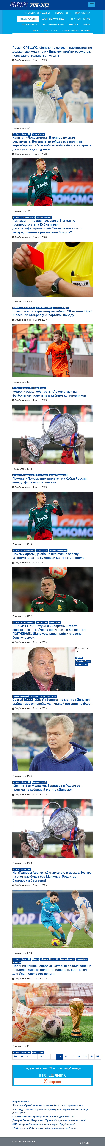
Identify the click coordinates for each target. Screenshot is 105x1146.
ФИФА (86, 24)
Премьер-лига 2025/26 (37, 13)
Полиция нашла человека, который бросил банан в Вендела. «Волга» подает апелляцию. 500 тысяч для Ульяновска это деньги (51, 970)
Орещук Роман (38, 134)
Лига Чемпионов (80, 18)
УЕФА (36, 30)
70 (28, 1056)
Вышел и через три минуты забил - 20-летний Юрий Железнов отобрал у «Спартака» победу (52, 313)
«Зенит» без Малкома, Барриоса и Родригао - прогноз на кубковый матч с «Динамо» (47, 787)
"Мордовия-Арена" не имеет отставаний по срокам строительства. (47, 1105)
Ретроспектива (20, 1101)
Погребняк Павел (83, 661)
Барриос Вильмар (67, 959)
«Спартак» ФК (26, 388)
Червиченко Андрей (21, 696)
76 (66, 1056)
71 (34, 1056)
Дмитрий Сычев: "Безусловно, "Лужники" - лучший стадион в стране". (49, 1120)
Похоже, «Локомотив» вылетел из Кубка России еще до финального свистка (49, 480)
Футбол (16, 134)
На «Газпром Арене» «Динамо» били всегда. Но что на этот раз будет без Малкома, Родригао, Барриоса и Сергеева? (51, 876)
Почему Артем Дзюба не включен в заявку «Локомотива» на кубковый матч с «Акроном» (48, 556)
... (53, 1056)
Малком (35, 959)
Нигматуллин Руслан (48, 696)
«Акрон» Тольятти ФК (58, 475)
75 (59, 1056)
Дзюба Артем (42, 622)
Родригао (17, 962)
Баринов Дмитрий (44, 217)
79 (85, 1056)
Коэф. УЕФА (50, 30)
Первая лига (62, 13)
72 (40, 1056)
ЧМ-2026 (73, 24)
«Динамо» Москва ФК (49, 959)
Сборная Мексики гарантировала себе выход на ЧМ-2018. (43, 1116)
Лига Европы (29, 24)
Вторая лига (82, 13)
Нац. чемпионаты (53, 24)
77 (72, 1056)
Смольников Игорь (44, 308)
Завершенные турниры (76, 30)
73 (47, 1056)
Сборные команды (53, 18)
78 (79, 1056)
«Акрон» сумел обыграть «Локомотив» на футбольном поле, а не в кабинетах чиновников (49, 393)
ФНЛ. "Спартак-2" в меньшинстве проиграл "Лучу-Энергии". (43, 1124)
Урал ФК (34, 696)
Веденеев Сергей (39, 782)
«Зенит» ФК (25, 134)
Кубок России (27, 18)
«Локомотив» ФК (28, 217)
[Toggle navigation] (91, 4)
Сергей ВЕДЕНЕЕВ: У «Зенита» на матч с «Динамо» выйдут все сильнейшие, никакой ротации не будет (52, 701)
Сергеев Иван (81, 959)
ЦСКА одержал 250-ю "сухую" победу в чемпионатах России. (44, 1128)
